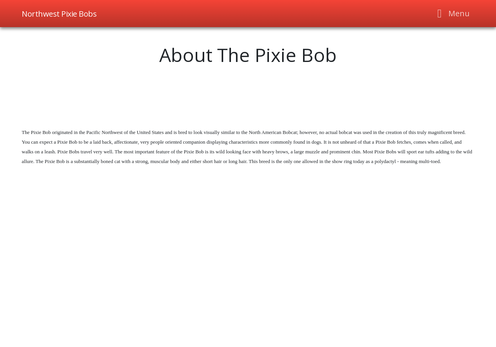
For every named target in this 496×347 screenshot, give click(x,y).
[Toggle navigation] (451, 13)
